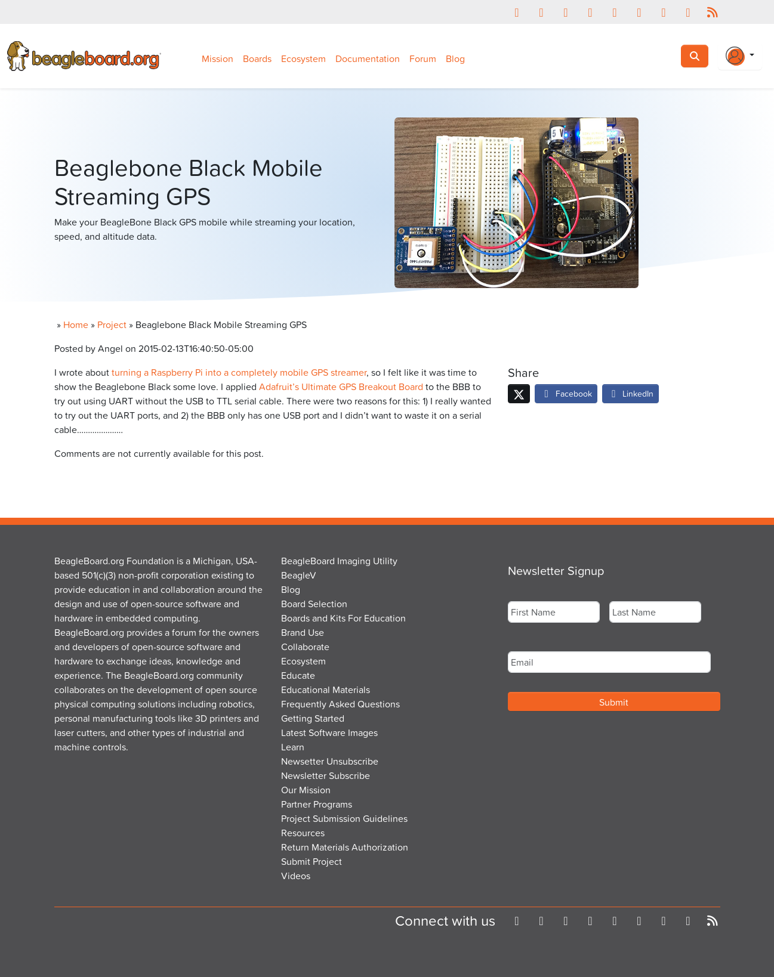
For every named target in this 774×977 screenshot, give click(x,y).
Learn (292, 746)
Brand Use (302, 632)
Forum (422, 58)
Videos (295, 875)
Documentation (367, 58)
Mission (217, 58)
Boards (257, 58)
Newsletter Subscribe (325, 775)
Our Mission (306, 789)
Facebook (566, 393)
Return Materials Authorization (344, 847)
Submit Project (311, 861)
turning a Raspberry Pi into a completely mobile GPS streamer (239, 372)
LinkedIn (631, 393)
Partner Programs (316, 804)
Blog (455, 58)
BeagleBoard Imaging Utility (339, 560)
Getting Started (312, 718)
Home (75, 324)
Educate (298, 675)
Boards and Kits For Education (343, 617)
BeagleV (298, 575)
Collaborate (305, 646)
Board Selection (314, 603)
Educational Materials (325, 689)
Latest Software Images (329, 732)
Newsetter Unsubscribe (329, 761)
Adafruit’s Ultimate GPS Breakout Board (341, 386)
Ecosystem (303, 58)
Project (112, 324)
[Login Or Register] (740, 56)
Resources (303, 832)
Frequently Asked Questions (340, 703)
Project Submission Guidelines (344, 818)
